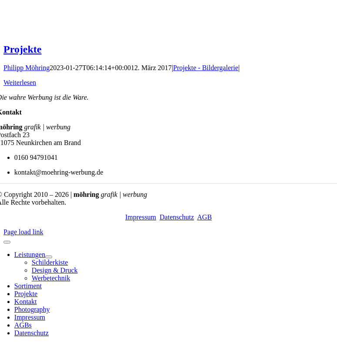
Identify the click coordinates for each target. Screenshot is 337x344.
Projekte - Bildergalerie (205, 67)
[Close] (6, 242)
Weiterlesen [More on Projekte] (19, 82)
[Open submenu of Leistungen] (48, 257)
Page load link (23, 232)
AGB (204, 217)
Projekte (22, 49)
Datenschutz (177, 217)
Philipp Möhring (26, 67)
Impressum (140, 217)
